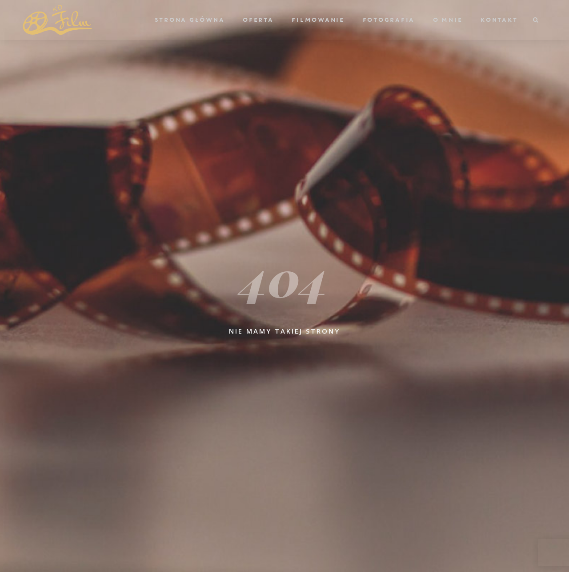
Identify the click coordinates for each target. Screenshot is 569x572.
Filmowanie (317, 20)
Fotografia (388, 20)
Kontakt (498, 20)
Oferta (257, 20)
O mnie (447, 20)
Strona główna (189, 20)
